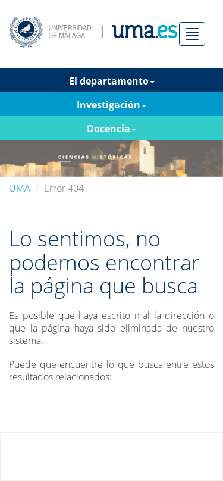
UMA (19, 188)
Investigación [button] (111, 104)
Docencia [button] (111, 128)
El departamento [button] (112, 81)
